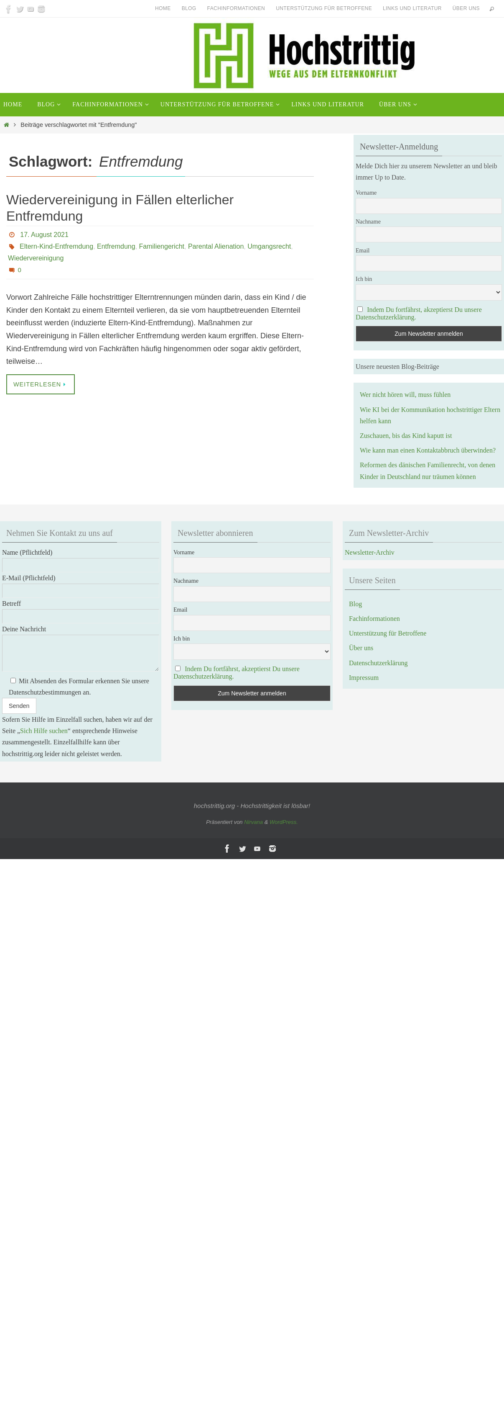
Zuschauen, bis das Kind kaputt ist (406, 435)
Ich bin (364, 279)
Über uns (466, 8)
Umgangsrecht (269, 246)
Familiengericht (161, 246)
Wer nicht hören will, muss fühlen (405, 394)
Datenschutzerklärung (378, 662)
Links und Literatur (412, 8)
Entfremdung (116, 246)
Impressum (364, 677)
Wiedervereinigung (36, 258)
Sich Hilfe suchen (44, 730)
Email (362, 250)
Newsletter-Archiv (370, 552)
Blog (189, 8)
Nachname (368, 222)
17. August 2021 (44, 234)
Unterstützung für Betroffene (324, 8)
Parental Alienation (216, 246)
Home (163, 8)
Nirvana (253, 822)
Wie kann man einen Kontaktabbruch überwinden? (428, 450)
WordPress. (284, 822)
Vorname (366, 193)
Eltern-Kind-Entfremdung (56, 246)
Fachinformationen (236, 8)
